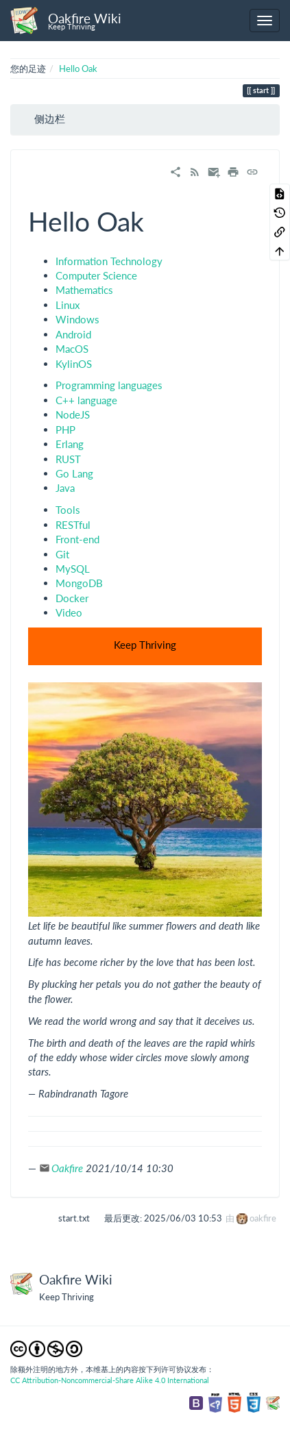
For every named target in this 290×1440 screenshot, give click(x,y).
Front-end (77, 539)
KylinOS (74, 364)
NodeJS (73, 414)
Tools (68, 510)
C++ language (86, 400)
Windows (77, 319)
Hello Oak (78, 68)
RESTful (73, 525)
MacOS (72, 349)
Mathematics (84, 290)
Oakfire (67, 1168)
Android (73, 334)
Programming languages (109, 385)
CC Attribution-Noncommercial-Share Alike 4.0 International (109, 1380)
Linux (68, 305)
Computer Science (96, 275)
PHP (65, 429)
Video (69, 612)
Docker (72, 598)
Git (62, 554)
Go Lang (74, 473)
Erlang (70, 444)
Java (65, 488)
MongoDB (79, 583)
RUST (68, 459)
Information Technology (109, 261)
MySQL (73, 568)
